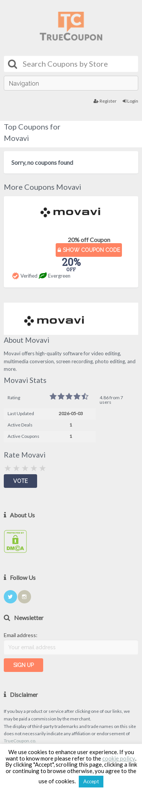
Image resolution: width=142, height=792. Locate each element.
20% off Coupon (89, 239)
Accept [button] (91, 781)
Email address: (20, 635)
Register (105, 101)
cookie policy (118, 758)
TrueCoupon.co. (20, 741)
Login (130, 101)
